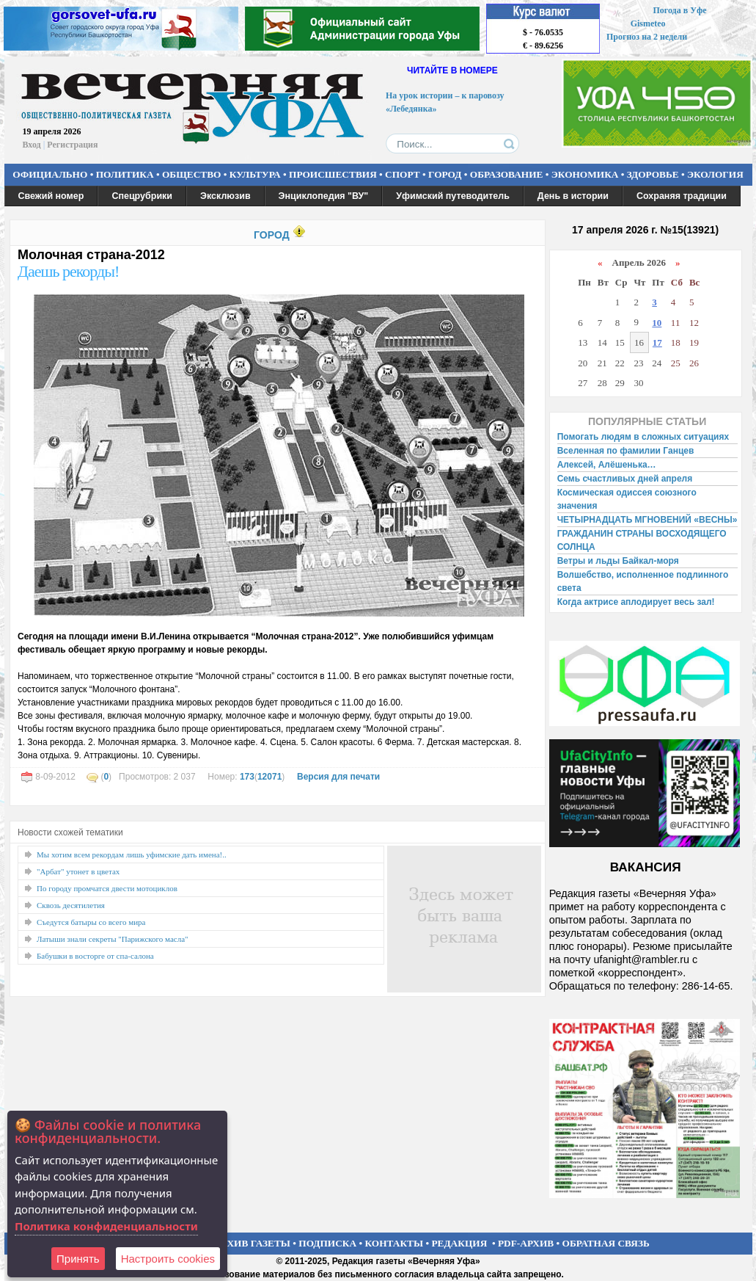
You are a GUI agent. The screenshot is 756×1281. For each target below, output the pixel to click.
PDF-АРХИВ (526, 1243)
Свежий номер (51, 196)
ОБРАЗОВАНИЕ (506, 174)
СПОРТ (402, 174)
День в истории (573, 196)
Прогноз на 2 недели (646, 37)
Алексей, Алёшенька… (606, 465)
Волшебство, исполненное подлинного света (643, 581)
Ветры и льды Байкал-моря (618, 561)
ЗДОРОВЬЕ (653, 174)
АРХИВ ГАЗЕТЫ (252, 1243)
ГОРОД (444, 174)
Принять (78, 1258)
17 (657, 342)
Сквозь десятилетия (71, 905)
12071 (269, 777)
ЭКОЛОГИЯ (715, 174)
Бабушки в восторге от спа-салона (95, 955)
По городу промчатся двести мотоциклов (107, 888)
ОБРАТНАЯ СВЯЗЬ (606, 1243)
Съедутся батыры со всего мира (91, 922)
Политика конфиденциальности (106, 1226)
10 (656, 322)
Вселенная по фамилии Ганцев (625, 451)
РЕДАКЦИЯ (459, 1243)
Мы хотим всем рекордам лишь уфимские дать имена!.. (132, 854)
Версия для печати (338, 777)
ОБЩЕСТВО (191, 174)
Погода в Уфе (679, 10)
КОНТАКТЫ (394, 1243)
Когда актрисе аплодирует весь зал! (636, 602)
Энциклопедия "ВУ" (324, 196)
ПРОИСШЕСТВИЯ (333, 174)
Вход (32, 144)
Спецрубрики (141, 196)
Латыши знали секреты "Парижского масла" (112, 939)
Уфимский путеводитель (453, 196)
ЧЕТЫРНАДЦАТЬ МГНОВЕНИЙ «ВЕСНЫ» (647, 520)
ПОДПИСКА (327, 1243)
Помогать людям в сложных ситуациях (643, 437)
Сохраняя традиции (681, 196)
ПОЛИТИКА (125, 174)
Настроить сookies (168, 1258)
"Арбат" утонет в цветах (78, 871)
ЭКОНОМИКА (585, 174)
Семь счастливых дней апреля (625, 478)
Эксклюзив (225, 196)
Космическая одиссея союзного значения (627, 499)
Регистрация (72, 144)
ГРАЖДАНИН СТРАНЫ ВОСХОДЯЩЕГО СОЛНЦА (642, 540)
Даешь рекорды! (68, 271)
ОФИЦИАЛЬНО (49, 174)
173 (247, 777)
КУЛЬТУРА (255, 174)
